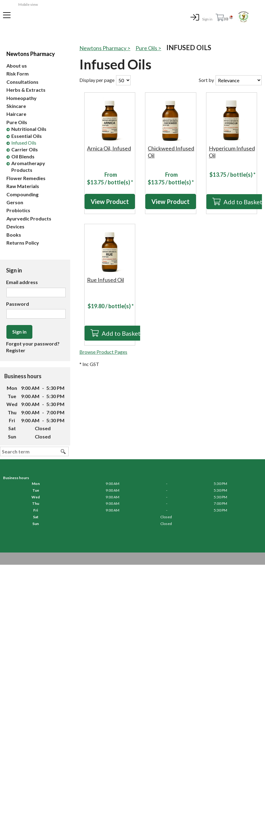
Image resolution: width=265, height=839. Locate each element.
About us (16, 65)
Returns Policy (22, 243)
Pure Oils (16, 122)
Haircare (16, 114)
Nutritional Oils (28, 129)
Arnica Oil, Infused (109, 148)
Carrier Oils (24, 149)
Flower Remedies (25, 178)
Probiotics (18, 210)
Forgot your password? (33, 343)
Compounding (22, 194)
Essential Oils (26, 136)
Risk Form (17, 73)
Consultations (22, 82)
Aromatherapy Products (28, 166)
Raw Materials (22, 186)
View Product (110, 201)
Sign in (207, 19)
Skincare (16, 106)
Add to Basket (121, 333)
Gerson (14, 202)
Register (15, 350)
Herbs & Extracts (25, 90)
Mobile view (28, 4)
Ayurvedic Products (28, 218)
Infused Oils (23, 143)
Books (13, 235)
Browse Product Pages (103, 352)
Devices (15, 226)
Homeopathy (21, 98)
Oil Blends (22, 156)
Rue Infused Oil (105, 279)
